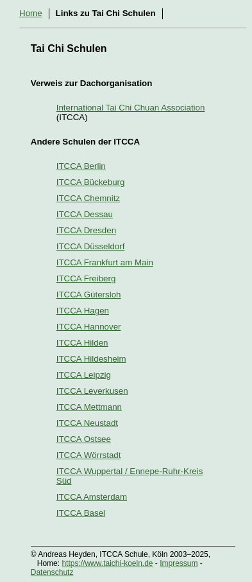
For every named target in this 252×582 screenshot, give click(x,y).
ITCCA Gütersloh (88, 294)
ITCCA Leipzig (83, 375)
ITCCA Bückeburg (90, 182)
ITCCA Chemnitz (88, 198)
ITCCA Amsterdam (91, 497)
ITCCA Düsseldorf (90, 246)
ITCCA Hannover (88, 326)
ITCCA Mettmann (89, 407)
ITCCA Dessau (84, 214)
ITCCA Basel (80, 513)
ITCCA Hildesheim (91, 359)
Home (30, 13)
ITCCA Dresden (86, 230)
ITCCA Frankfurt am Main (104, 262)
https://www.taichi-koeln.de (107, 563)
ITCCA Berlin (81, 166)
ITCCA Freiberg (86, 278)
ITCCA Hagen (82, 310)
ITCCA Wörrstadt (88, 455)
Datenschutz (52, 572)
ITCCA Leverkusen (92, 391)
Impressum (178, 563)
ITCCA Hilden (82, 343)
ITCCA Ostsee (83, 439)
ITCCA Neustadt (87, 423)
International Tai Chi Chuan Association (130, 107)
